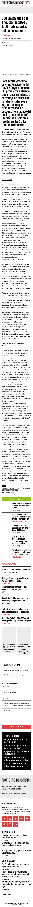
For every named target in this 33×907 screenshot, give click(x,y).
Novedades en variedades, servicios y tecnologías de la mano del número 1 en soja (16, 884)
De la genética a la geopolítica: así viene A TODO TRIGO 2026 (21, 527)
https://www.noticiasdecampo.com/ (12, 668)
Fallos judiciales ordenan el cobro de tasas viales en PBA (21, 505)
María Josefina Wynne (8, 492)
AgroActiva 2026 (17, 557)
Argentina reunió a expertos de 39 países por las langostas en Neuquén (16, 619)
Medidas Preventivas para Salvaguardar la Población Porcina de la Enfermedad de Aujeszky (9, 648)
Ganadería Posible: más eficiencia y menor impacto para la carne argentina (16, 601)
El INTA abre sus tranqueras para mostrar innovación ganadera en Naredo (20, 540)
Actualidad (16, 510)
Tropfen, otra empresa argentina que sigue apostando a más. (15, 865)
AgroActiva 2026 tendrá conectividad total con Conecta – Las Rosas (21, 552)
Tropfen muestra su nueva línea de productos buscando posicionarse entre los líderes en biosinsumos (16, 874)
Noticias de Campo (14, 38)
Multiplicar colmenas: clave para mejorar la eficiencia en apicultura (15, 610)
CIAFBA (18, 480)
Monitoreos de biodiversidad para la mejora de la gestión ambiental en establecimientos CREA (24, 649)
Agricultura (6, 869)
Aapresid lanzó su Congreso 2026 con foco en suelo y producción (21, 516)
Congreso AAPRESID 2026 (20, 521)
